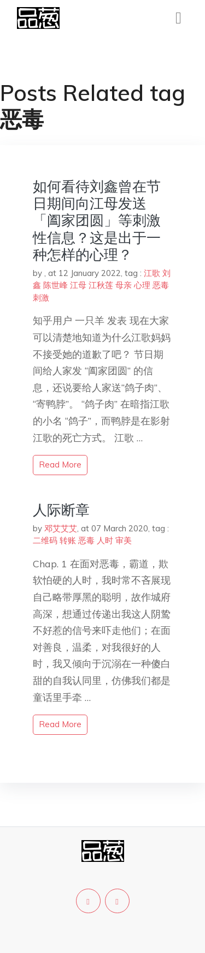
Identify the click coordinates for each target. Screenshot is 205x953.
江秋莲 (101, 285)
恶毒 (161, 285)
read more (60, 464)
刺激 (41, 297)
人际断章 (61, 510)
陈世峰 (55, 285)
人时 (105, 540)
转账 (68, 540)
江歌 (152, 273)
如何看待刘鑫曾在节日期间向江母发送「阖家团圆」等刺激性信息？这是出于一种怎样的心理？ (97, 220)
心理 (142, 285)
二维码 (45, 540)
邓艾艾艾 (60, 528)
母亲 (123, 285)
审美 (123, 540)
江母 (78, 285)
